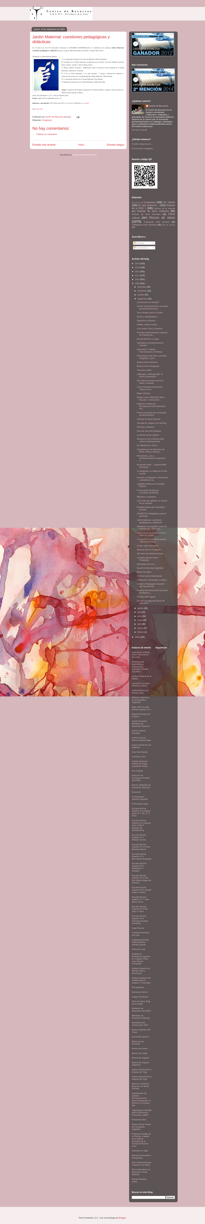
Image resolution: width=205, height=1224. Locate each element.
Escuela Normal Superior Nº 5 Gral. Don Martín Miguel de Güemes (141, 879)
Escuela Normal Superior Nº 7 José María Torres (140, 899)
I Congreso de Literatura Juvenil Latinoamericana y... (151, 540)
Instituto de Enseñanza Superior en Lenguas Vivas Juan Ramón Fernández (141, 959)
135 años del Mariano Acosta (150, 553)
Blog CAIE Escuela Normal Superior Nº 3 (141, 708)
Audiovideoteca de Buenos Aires (140, 691)
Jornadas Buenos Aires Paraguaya (147, 558)
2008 (137, 637)
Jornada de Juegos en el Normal (151, 423)
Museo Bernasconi (140, 1037)
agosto (140, 608)
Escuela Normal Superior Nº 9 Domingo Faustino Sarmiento (140, 920)
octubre (141, 295)
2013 (137, 267)
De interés (169, 202)
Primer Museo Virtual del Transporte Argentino (141, 1126)
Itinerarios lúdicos (140, 992)
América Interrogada (146, 597)
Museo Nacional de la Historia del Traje (141, 1070)
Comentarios (141, 248)
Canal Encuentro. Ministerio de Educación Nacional (141, 723)
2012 (137, 271)
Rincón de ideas (162, 217)
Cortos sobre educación (147, 546)
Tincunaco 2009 (144, 370)
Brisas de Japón (144, 572)
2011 (137, 275)
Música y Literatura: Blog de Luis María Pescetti (140, 1086)
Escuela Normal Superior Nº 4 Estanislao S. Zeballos (139, 867)
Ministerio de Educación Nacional (141, 1016)
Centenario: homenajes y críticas (151, 580)
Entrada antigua (115, 144)
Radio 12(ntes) (143, 393)
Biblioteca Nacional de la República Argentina (140, 699)
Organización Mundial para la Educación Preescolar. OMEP (141, 1112)
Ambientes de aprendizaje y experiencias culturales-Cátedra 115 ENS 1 (140, 667)
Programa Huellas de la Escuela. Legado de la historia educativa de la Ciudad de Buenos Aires (141, 1140)
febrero (140, 632)
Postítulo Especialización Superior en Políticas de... (152, 333)
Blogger (122, 1218)
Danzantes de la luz (146, 564)
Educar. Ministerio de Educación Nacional (141, 786)
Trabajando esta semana (156, 222)
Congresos (47, 120)
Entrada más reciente (44, 144)
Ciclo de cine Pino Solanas (149, 431)
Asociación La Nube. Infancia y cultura (141, 684)
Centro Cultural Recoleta (138, 732)
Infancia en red (138, 949)
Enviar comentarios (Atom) (85, 155)
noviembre (142, 291)
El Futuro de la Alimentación (149, 576)
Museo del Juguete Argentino (140, 1063)
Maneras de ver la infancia (149, 549)
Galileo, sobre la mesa (147, 324)
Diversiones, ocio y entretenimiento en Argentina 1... (151, 458)
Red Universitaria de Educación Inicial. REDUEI (141, 1172)
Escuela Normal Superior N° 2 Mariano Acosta (139, 837)
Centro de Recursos (158, 106)
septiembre (142, 299)
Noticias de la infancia (164, 208)
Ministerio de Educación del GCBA (141, 1009)
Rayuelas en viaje (140, 1150)
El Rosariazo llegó (140, 804)
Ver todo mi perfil (139, 130)
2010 (137, 279)
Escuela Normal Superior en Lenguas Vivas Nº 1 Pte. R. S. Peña (141, 812)
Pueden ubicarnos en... (142, 144)
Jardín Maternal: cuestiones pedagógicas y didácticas (149, 521)
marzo (140, 628)
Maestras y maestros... (147, 497)
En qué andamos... (148, 205)
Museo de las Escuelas (138, 1042)
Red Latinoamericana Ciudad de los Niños (141, 1163)
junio (139, 616)
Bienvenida (136, 202)
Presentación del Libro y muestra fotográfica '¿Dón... (152, 357)
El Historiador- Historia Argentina (140, 798)
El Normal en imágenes (142, 148)
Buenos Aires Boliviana (147, 362)
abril (139, 624)
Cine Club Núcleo (140, 752)
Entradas (139, 243)
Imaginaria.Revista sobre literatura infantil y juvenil (140, 942)
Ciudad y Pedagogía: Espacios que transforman (151, 585)
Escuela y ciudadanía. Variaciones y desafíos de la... (152, 478)
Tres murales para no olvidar (150, 312)
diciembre (142, 287)
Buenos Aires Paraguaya (148, 366)
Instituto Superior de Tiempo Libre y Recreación (141, 970)
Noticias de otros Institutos (153, 211)
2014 (137, 263)
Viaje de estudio (168, 225)
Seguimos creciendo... (147, 320)
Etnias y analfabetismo (147, 316)
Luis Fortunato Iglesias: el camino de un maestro (152, 502)
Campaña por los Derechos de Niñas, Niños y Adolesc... (150, 450)
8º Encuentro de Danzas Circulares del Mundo (148, 491)
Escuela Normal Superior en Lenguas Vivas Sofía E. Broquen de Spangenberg (141, 825)
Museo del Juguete (140, 1058)
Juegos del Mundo (140, 997)
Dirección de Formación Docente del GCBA (140, 777)
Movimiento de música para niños (140, 1023)
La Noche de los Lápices (148, 435)
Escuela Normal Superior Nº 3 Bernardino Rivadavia (141, 856)
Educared (136, 792)
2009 (137, 283)
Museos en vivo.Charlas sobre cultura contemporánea (150, 440)
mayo (140, 620)
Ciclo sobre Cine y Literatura (149, 328)
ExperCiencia (138, 928)
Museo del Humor (140, 1048)
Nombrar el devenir (145, 427)
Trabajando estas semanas (144, 225)
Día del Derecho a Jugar (148, 339)
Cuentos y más (138, 756)
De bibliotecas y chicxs (147, 445)
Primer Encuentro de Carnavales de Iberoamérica (151, 414)
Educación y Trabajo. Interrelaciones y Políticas (149, 350)
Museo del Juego (139, 1053)
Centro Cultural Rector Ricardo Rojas (141, 739)
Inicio (81, 144)
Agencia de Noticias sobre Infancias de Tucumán (141, 654)
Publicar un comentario (46, 134)
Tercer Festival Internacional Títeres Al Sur (149, 388)
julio (139, 612)
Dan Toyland (137, 771)
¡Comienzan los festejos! (148, 302)
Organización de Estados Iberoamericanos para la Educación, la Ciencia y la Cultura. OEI (141, 1099)
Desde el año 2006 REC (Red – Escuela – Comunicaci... (151, 398)
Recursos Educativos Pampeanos (141, 1156)
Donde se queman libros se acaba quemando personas (152, 307)
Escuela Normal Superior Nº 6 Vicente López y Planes (141, 889)
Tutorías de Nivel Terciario (148, 419)
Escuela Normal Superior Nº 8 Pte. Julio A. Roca (140, 909)
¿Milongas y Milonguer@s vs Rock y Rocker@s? (150, 375)
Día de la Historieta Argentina (150, 568)
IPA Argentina (138, 987)
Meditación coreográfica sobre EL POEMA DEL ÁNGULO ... (152, 527)
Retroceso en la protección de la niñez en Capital (151, 534)
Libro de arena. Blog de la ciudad (141, 1002)
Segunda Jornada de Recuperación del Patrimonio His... (151, 406)
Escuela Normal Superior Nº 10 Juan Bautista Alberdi (141, 846)
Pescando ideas (139, 1119)
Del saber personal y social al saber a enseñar (150, 381)
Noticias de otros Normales (146, 214)
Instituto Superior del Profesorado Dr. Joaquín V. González (141, 980)
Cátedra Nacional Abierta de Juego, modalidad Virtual (140, 763)
